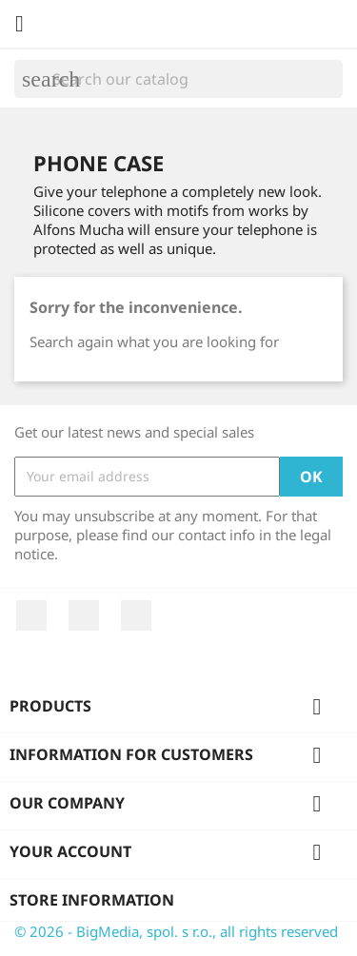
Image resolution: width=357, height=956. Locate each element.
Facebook (31, 615)
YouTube (84, 615)
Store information (92, 899)
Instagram (136, 615)
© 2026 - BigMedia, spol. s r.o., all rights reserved (176, 931)
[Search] (178, 79)
